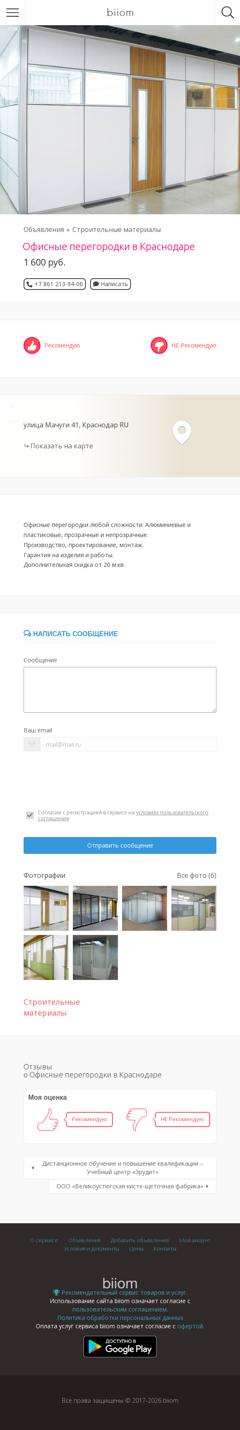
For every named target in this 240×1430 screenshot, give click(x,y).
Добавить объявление (140, 1240)
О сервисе (44, 1240)
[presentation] (88, 780)
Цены (136, 1248)
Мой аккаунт (194, 1240)
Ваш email (38, 730)
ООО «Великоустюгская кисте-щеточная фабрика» (129, 1186)
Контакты (165, 1248)
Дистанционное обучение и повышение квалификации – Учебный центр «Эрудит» (122, 1167)
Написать (110, 284)
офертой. (190, 1326)
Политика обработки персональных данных (120, 1318)
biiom (120, 12)
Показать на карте (61, 445)
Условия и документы (91, 1248)
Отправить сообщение (120, 845)
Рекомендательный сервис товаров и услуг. (120, 1292)
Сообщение (40, 660)
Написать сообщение (71, 633)
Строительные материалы (116, 229)
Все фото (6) (196, 875)
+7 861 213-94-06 (59, 284)
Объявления (44, 229)
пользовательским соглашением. (120, 1309)
